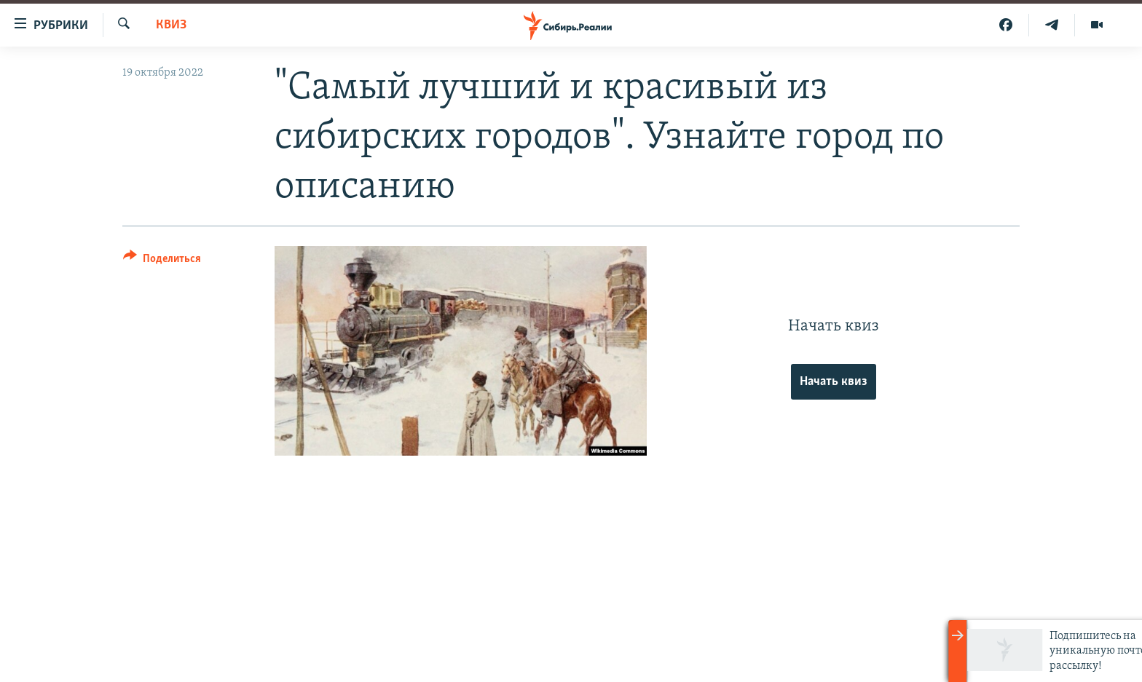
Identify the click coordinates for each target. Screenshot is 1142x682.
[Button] (162, 261)
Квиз (171, 25)
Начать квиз (833, 382)
